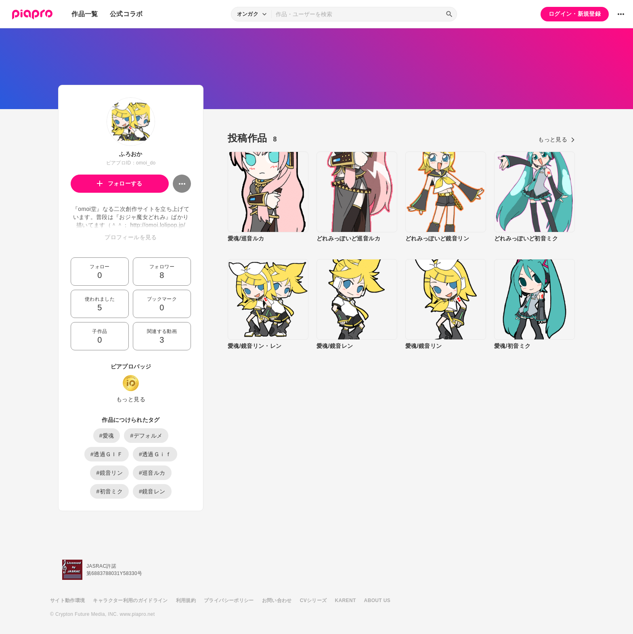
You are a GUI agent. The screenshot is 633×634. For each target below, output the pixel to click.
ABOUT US (377, 600)
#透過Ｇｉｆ (155, 454)
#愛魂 (106, 435)
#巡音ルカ (152, 473)
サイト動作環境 (67, 600)
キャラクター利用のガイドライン (130, 600)
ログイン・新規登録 (575, 14)
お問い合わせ (277, 600)
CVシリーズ (313, 600)
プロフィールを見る (131, 237)
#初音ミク (109, 491)
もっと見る (130, 399)
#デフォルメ (146, 435)
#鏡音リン (109, 473)
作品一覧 (84, 14)
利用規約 (186, 600)
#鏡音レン (152, 491)
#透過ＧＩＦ (106, 454)
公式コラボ (126, 14)
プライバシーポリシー (229, 600)
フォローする (120, 183)
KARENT (345, 600)
